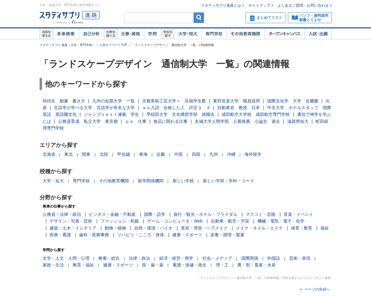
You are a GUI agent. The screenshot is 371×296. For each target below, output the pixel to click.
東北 (68, 154)
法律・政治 (139, 258)
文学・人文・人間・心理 (66, 258)
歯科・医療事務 (94, 234)
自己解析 (91, 33)
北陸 (104, 154)
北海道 (49, 154)
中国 (178, 154)
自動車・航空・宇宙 (230, 221)
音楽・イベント (298, 214)
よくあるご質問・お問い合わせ (303, 5)
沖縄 (231, 154)
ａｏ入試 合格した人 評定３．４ (176, 107)
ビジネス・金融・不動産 (112, 214)
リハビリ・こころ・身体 (140, 234)
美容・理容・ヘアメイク (204, 228)
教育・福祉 (83, 264)
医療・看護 (60, 234)
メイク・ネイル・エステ (259, 228)
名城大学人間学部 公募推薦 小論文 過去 (237, 121)
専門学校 (213, 33)
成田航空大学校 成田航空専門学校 (256, 114)
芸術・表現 (299, 258)
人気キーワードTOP (113, 45)
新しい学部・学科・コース (228, 180)
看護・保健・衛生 (190, 264)
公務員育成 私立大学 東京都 (88, 121)
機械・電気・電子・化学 (280, 221)
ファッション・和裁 (119, 221)
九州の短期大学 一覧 (113, 100)
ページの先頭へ (317, 289)
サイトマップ (259, 5)
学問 (152, 33)
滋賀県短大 (298, 121)
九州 (213, 154)
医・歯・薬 (152, 264)
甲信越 (123, 154)
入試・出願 (318, 33)
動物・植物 (115, 228)
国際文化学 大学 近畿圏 (292, 100)
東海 (143, 154)
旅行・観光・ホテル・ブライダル (205, 214)
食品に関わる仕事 (170, 121)
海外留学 (252, 154)
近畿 (160, 154)
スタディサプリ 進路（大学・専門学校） (67, 45)
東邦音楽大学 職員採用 (236, 100)
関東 (86, 154)
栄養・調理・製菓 (227, 234)
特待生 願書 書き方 (64, 100)
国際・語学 (154, 214)
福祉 (324, 228)
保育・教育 (301, 228)
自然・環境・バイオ (153, 228)
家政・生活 (53, 264)
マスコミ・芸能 (260, 214)
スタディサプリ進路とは (221, 5)
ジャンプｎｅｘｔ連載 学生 (111, 114)
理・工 (222, 264)
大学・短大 (187, 33)
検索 (199, 17)
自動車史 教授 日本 (238, 107)
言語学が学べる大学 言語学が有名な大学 (94, 107)
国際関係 (249, 258)
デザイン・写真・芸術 (71, 221)
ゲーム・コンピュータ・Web (175, 221)
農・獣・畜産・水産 (256, 264)
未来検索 (66, 33)
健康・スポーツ (187, 234)
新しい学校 (183, 180)
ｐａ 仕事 (135, 121)
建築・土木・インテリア (73, 228)
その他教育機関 (245, 33)
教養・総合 (109, 258)
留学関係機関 (150, 180)
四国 (196, 154)
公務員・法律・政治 (62, 214)
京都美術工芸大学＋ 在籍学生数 (174, 100)
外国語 (273, 258)
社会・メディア (217, 258)
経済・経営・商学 (176, 258)
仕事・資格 (130, 33)
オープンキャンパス (284, 33)
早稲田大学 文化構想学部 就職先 (180, 114)
